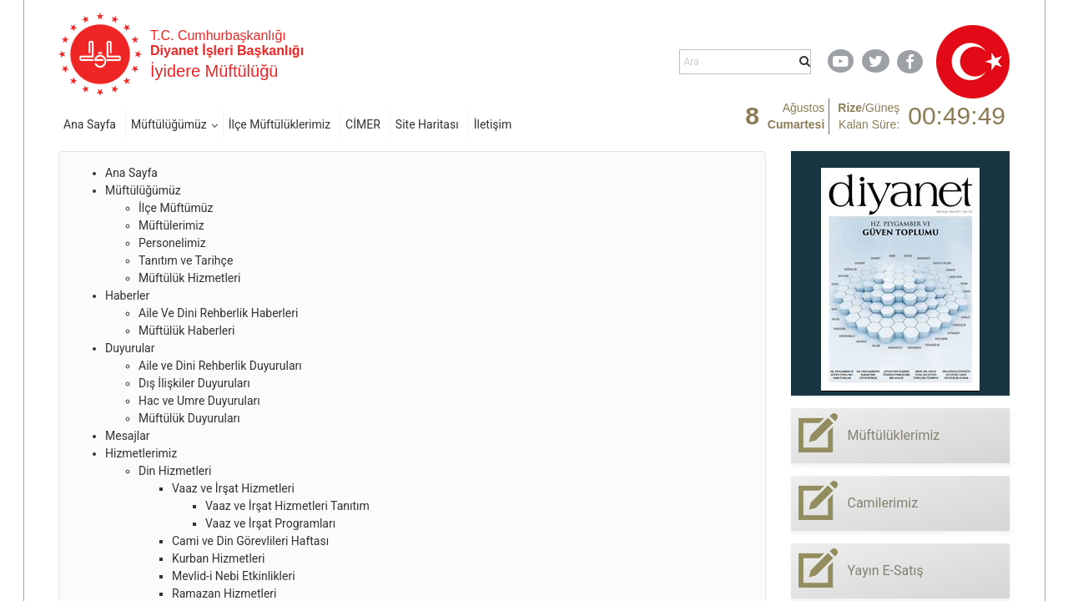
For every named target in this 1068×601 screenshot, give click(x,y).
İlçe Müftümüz (176, 208)
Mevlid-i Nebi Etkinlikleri (233, 576)
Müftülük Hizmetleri (189, 278)
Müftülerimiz (171, 225)
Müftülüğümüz (169, 124)
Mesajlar (127, 435)
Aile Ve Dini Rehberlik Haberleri (218, 313)
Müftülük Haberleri (186, 330)
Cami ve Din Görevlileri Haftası (250, 541)
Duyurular (129, 348)
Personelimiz (172, 243)
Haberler (127, 295)
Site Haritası (427, 124)
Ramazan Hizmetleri (224, 593)
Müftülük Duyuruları (189, 418)
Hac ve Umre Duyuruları (199, 400)
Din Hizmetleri (175, 470)
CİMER (362, 124)
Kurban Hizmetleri (218, 558)
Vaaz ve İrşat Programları (270, 523)
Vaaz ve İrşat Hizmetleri (233, 488)
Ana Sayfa (89, 124)
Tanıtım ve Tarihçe (186, 260)
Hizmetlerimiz (141, 453)
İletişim (493, 124)
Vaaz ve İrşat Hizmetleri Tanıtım (287, 506)
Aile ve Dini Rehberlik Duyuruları (220, 365)
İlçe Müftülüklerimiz (279, 124)
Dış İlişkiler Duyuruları (194, 383)
